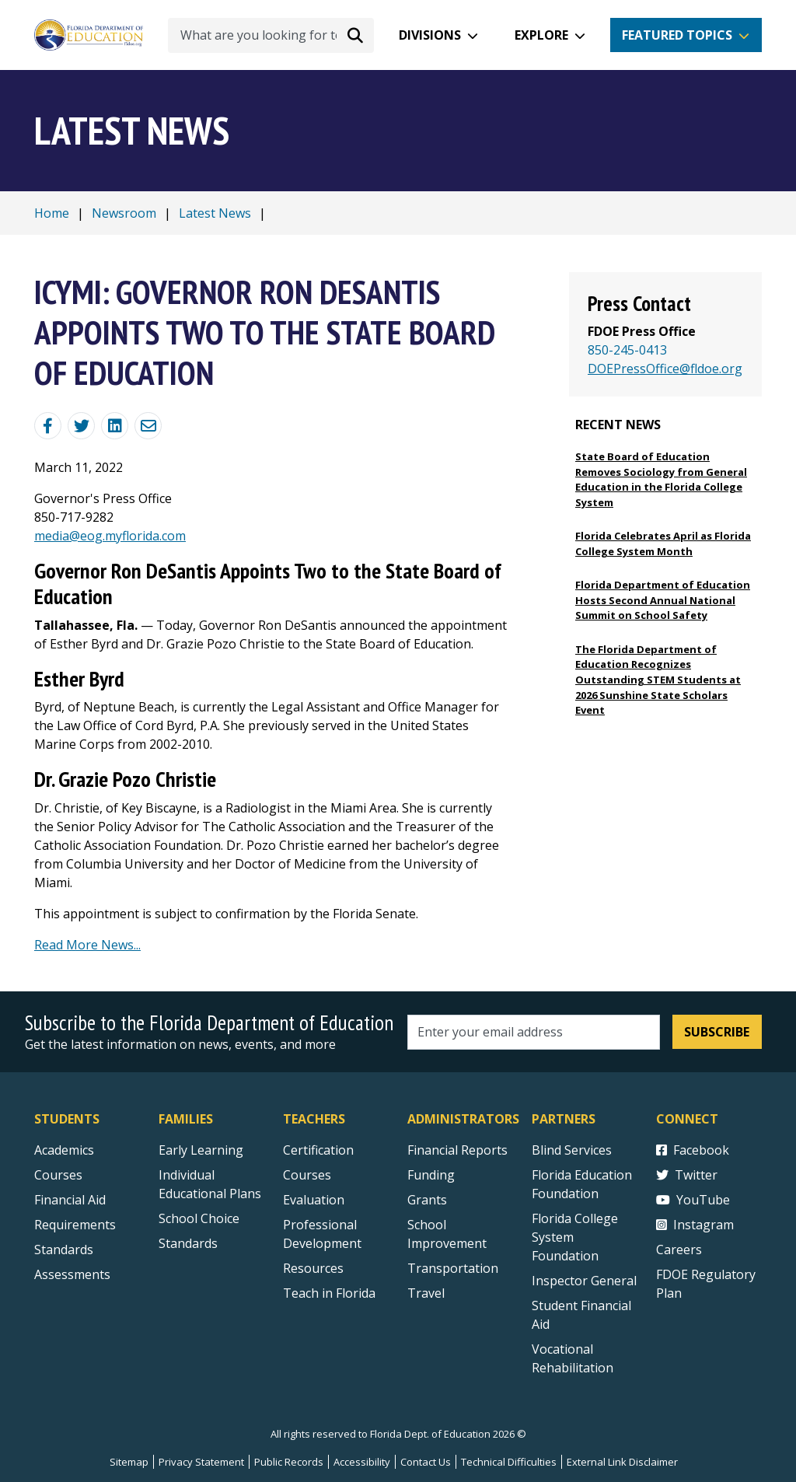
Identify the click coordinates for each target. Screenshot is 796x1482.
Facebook (692, 1150)
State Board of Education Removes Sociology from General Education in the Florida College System (661, 479)
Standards (188, 1243)
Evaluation (313, 1199)
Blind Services (572, 1150)
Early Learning (201, 1150)
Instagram (695, 1224)
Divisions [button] (430, 35)
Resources (313, 1268)
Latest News (215, 213)
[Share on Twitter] (81, 425)
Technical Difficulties (509, 1462)
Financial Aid (70, 1199)
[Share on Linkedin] (114, 425)
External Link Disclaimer (622, 1462)
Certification (318, 1150)
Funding (431, 1174)
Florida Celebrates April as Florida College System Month (663, 543)
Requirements (75, 1224)
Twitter (686, 1174)
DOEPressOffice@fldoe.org (665, 368)
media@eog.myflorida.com (110, 535)
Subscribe (716, 1031)
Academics (64, 1150)
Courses (58, 1174)
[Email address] (533, 1032)
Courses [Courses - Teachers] (307, 1174)
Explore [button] (541, 35)
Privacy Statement (201, 1462)
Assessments (72, 1274)
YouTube (693, 1199)
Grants (427, 1199)
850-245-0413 (627, 349)
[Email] (148, 425)
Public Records (288, 1462)
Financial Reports (457, 1150)
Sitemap (129, 1462)
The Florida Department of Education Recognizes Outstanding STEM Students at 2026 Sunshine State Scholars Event (658, 679)
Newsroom (124, 213)
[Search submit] (355, 35)
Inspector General (584, 1280)
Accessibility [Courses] (361, 1462)
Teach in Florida (329, 1293)
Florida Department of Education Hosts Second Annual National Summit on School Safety (662, 600)
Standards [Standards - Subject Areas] (63, 1249)
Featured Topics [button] (677, 35)
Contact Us (425, 1462)
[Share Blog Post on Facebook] (47, 425)
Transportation (452, 1268)
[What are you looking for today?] (271, 35)
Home (51, 213)
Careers (679, 1249)
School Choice (199, 1218)
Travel (426, 1293)
